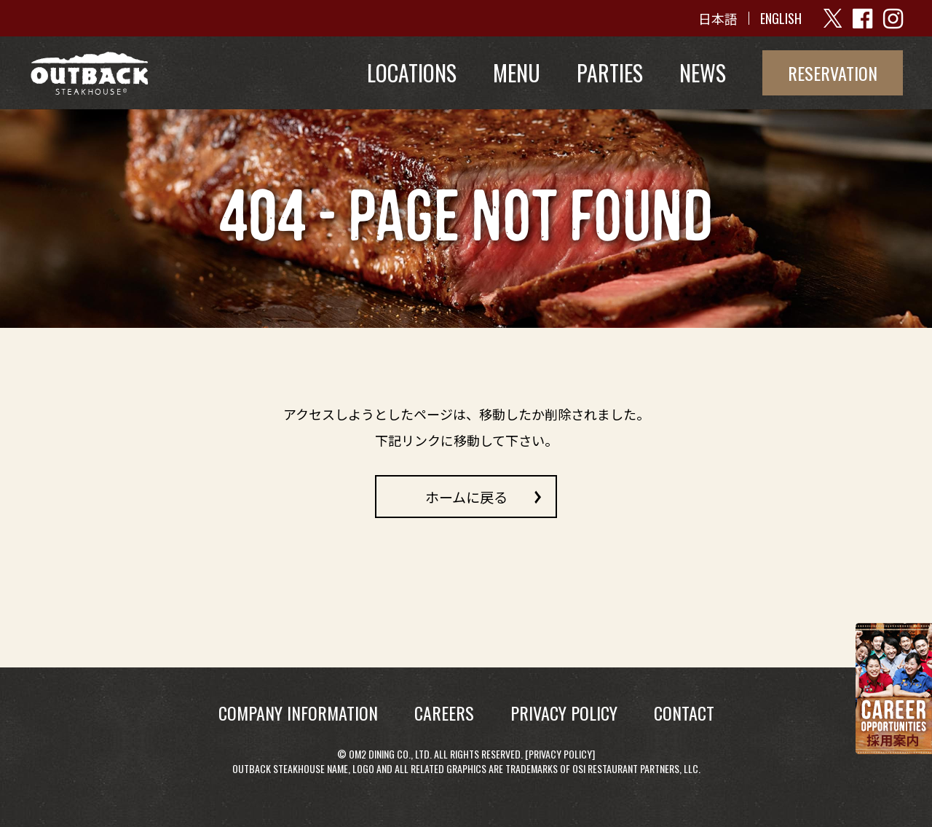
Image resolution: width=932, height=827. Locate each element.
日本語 (718, 18)
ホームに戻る (466, 496)
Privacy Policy (560, 753)
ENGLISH (781, 18)
